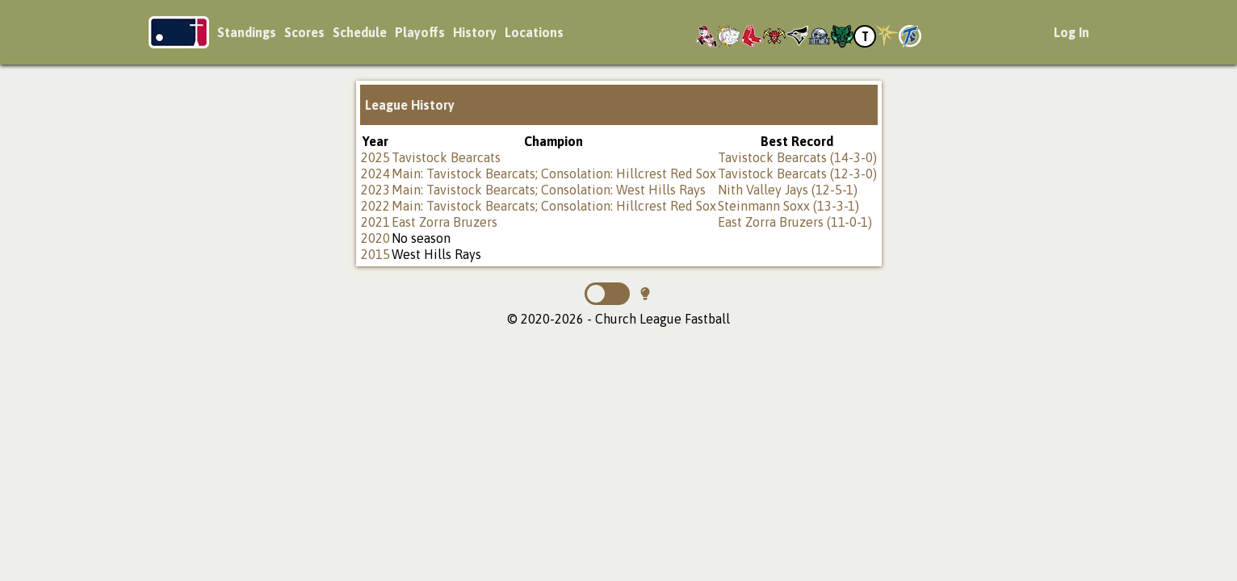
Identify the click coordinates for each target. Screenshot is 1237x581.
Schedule (360, 32)
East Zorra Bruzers (444, 222)
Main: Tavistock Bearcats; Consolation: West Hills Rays (549, 189)
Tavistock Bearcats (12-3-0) (797, 173)
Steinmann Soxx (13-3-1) (788, 206)
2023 (375, 189)
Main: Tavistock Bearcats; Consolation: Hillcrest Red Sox (554, 173)
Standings (246, 32)
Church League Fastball (179, 32)
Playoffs (420, 32)
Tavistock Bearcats (446, 157)
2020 (375, 238)
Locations (534, 32)
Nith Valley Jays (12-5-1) (788, 189)
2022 (375, 206)
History (475, 32)
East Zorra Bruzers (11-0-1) (795, 222)
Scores (304, 32)
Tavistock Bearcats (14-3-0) (797, 157)
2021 (375, 222)
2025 (375, 157)
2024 (375, 173)
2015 (375, 254)
